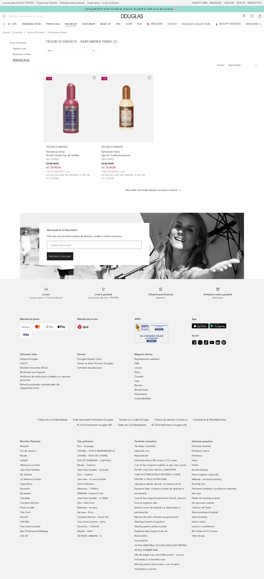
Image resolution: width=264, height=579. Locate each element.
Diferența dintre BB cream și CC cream (156, 460)
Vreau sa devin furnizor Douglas (95, 363)
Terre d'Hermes (85, 484)
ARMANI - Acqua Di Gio (90, 493)
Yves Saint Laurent (30, 526)
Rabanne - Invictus (87, 507)
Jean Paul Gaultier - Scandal (92, 469)
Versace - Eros (85, 512)
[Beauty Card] (201, 3)
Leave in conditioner (203, 526)
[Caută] (4, 16)
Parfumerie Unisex (22, 54)
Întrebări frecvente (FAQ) (33, 367)
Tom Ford (25, 512)
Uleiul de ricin (142, 451)
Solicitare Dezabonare (89, 367)
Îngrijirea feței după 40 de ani (151, 531)
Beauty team (141, 389)
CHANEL (24, 521)
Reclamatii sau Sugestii (32, 372)
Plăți (137, 363)
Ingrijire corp (19, 48)
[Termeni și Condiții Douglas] (134, 419)
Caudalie (25, 498)
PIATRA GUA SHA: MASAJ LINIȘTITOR (155, 469)
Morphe (24, 446)
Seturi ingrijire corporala (205, 474)
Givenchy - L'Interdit (88, 526)
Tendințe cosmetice (145, 446)
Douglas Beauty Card (89, 359)
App (137, 381)
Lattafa (24, 460)
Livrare (138, 367)
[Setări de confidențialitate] (132, 425)
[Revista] (242, 3)
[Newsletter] (254, 3)
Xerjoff (24, 517)
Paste (195, 460)
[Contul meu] (244, 16)
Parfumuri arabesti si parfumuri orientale (214, 488)
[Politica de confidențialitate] (53, 419)
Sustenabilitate (143, 398)
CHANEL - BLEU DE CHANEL (92, 455)
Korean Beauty (200, 469)
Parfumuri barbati (201, 446)
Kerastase (25, 493)
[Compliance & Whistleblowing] (209, 419)
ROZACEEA (141, 535)
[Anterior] (4, 24)
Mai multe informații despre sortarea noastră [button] (154, 190)
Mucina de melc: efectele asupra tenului (156, 517)
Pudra (195, 465)
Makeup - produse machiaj (206, 479)
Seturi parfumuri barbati (205, 512)
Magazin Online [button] (144, 354)
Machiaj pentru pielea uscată (151, 526)
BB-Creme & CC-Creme (204, 531)
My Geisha (26, 474)
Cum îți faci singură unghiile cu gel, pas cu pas (160, 465)
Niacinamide (141, 455)
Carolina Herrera (29, 502)
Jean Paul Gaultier (30, 469)
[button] (260, 16)
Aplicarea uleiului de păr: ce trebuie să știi (158, 484)
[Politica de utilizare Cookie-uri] (171, 419)
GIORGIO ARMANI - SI (89, 535)
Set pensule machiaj (203, 502)
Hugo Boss (26, 484)
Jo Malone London (30, 479)
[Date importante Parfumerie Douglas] (93, 419)
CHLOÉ (24, 535)
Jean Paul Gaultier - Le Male (92, 498)
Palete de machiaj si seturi (206, 498)
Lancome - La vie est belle (91, 479)
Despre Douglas (29, 359)
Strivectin (25, 488)
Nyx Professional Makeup (34, 531)
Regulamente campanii (147, 359)
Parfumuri (197, 455)
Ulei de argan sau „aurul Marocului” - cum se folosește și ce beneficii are (159, 557)
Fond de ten (198, 484)
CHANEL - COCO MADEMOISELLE (96, 451)
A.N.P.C (24, 363)
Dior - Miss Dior (85, 502)
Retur (137, 372)
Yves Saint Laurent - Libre (91, 521)
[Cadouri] (230, 3)
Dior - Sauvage (85, 446)
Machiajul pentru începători (150, 521)
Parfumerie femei (21, 60)
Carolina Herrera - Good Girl (93, 517)
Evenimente (141, 394)
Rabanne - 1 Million (87, 488)
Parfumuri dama (200, 451)
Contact (139, 376)
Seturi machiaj (199, 517)
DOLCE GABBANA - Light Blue (94, 460)
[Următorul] (260, 24)
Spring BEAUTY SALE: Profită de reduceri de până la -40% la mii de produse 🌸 (131, 9)
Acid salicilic (141, 540)
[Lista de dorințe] (252, 16)
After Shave (198, 535)
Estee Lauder (27, 507)
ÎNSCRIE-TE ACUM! (60, 256)
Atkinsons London (30, 465)
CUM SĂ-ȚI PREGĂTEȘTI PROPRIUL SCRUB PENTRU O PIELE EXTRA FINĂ (157, 477)
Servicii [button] (81, 354)
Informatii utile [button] (28, 354)
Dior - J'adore (85, 474)
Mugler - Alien (85, 531)
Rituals (23, 455)
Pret (71, 50)
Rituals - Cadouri (86, 465)
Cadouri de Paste (201, 507)
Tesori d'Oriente (17, 43)
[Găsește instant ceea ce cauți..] (32, 16)
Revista (138, 385)
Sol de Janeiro (28, 451)
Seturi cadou (199, 521)
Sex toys (196, 493)
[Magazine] (217, 3)
